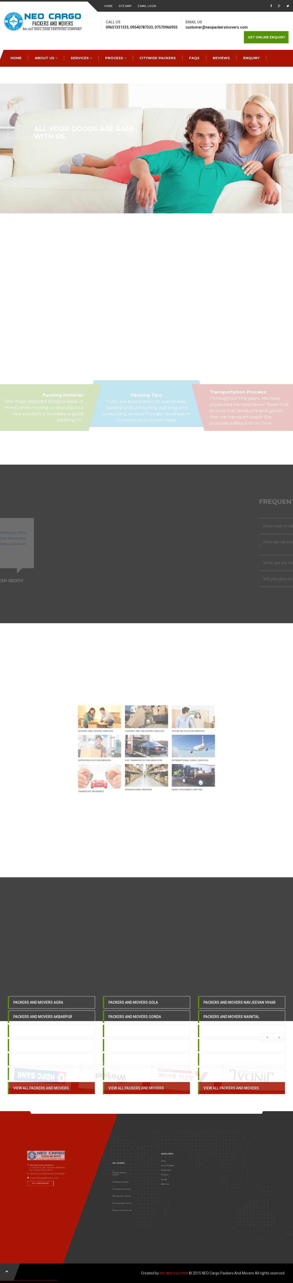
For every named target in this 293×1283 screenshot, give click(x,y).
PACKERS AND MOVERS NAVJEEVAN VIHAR (239, 1014)
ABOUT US (46, 58)
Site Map (125, 6)
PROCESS (115, 58)
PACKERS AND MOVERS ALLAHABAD (43, 1057)
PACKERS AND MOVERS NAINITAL (231, 1029)
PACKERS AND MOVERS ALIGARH (41, 1043)
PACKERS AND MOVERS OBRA (228, 1043)
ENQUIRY (251, 58)
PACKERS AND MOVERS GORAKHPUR (139, 1043)
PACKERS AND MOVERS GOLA (133, 1014)
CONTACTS (22, 75)
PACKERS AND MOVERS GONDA (134, 1029)
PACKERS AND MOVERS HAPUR (134, 1057)
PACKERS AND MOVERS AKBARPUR (42, 1029)
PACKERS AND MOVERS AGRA (38, 1014)
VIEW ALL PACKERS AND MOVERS (41, 1100)
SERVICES (81, 58)
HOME (108, 6)
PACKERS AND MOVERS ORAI (227, 1057)
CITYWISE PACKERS (157, 58)
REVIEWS (221, 58)
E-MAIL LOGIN (147, 6)
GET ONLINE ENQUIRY (266, 37)
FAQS (194, 58)
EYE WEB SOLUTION (174, 1273)
